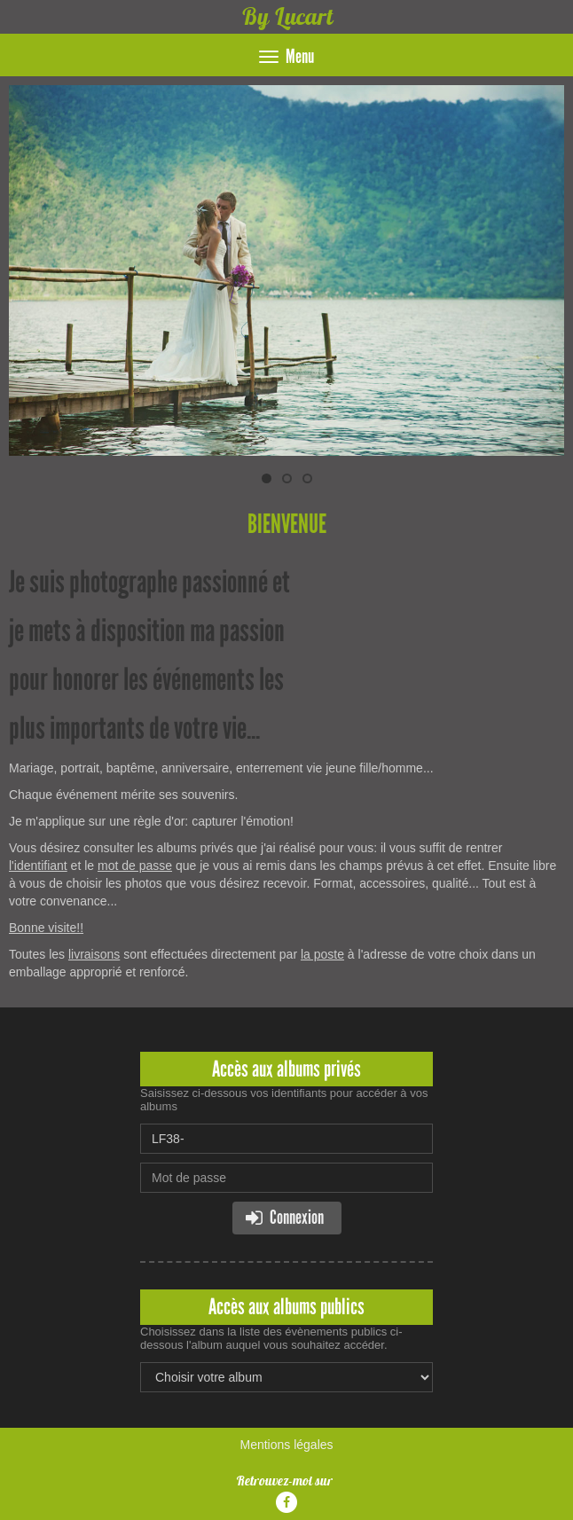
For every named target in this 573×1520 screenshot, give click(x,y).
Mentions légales (286, 1445)
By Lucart (287, 16)
